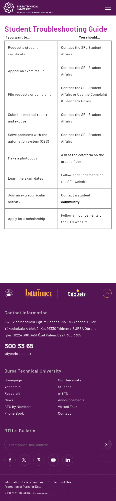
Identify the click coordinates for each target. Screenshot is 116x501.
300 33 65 (19, 346)
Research (12, 393)
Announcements (71, 400)
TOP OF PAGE (107, 293)
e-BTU (63, 393)
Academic (12, 386)
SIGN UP (106, 444)
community (70, 202)
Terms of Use (62, 482)
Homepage (13, 380)
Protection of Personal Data (22, 486)
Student (64, 386)
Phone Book (14, 413)
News (8, 400)
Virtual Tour (67, 406)
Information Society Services (23, 482)
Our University (69, 380)
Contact (64, 413)
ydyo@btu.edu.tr (17, 353)
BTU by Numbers (18, 406)
